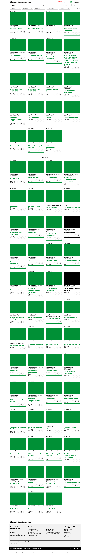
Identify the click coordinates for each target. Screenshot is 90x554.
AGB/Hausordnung (18, 552)
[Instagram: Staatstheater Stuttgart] (71, 548)
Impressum (50, 5)
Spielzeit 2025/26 (68, 529)
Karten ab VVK (42, 512)
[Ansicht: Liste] (79, 8)
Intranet (47, 552)
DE (77, 5)
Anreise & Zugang (68, 533)
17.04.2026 (13, 8)
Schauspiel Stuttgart (71, 2)
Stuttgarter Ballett (66, 2)
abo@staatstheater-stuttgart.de (53, 532)
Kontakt (66, 5)
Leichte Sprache (69, 5)
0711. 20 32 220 (50, 530)
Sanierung (66, 536)
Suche (63, 5)
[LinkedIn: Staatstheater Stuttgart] (78, 548)
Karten (42, 31)
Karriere (35, 5)
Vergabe (52, 552)
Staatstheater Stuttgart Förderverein (77, 2)
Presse (11, 552)
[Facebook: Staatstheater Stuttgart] (74, 548)
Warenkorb (74, 5)
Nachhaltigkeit (42, 5)
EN (79, 5)
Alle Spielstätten (51, 8)
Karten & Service (20, 5)
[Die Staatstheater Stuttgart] (21, 2)
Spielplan (12, 5)
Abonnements (67, 532)
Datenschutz (27, 552)
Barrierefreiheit (40, 552)
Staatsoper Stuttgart (60, 2)
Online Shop (66, 530)
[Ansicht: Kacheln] (77, 8)
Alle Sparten (25, 8)
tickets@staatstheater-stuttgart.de (17, 535)
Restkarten (24, 31)
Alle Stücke (37, 8)
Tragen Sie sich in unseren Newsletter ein (20, 543)
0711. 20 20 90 (14, 532)
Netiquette (33, 552)
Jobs (65, 535)
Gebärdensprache (71, 5)
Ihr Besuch (28, 5)
